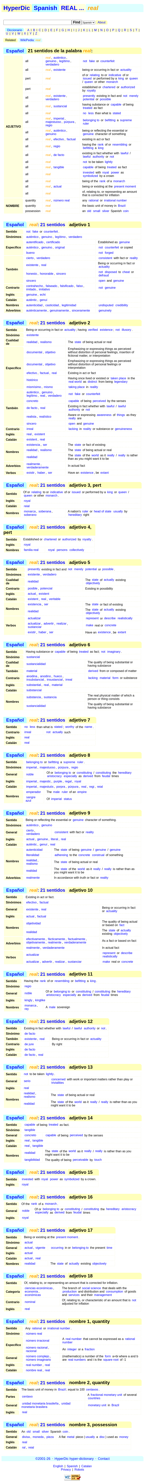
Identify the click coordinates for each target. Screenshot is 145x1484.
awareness (104, 415)
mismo (48, 387)
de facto (58, 155)
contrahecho (34, 286)
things (121, 415)
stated (117, 113)
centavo (27, 1396)
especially (70, 776)
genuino (51, 61)
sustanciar (35, 627)
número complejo (37, 1356)
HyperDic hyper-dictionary (74, 1458)
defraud (104, 275)
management (103, 1295)
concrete (110, 625)
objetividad (33, 923)
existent (40, 434)
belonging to (91, 120)
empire (82, 792)
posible (32, 588)
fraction (90, 1349)
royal (105, 172)
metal (70, 1436)
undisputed (106, 305)
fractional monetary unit (106, 1394)
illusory (126, 329)
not (85, 61)
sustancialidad (36, 664)
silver (105, 211)
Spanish (45, 8)
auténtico (59, 57)
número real (61, 200)
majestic (45, 781)
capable (116, 104)
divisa (26, 1436)
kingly (28, 1000)
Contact (104, 1458)
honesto (31, 273)
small (96, 211)
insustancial (55, 679)
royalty (91, 90)
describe (110, 618)
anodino (45, 676)
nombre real (34, 1370)
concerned (58, 1079)
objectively (93, 583)
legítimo (64, 61)
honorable (46, 273)
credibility (121, 305)
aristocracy (54, 776)
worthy (69, 727)
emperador (33, 792)
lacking (73, 428)
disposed (111, 272)
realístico (45, 416)
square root (111, 1359)
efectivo (58, 139)
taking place (77, 387)
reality (134, 258)
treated (87, 108)
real (43, 265)
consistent (105, 258)
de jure (29, 1044)
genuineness (123, 428)
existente (59, 69)
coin (126, 211)
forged (109, 252)
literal (54, 839)
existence (106, 329)
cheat (126, 272)
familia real (31, 549)
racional (31, 1351)
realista (31, 416)
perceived (99, 401)
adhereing (61, 855)
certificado (53, 242)
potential (88, 99)
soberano (30, 514)
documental (34, 352)
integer (72, 1349)
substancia (33, 697)
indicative (115, 75)
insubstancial (35, 679)
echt (43, 294)
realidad (32, 342)
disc (102, 1436)
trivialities (57, 1082)
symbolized (90, 175)
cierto (30, 258)
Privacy (66, 1469)
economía (31, 1291)
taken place (118, 378)
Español (15, 50)
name (88, 727)
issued (87, 78)
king (121, 78)
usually (118, 511)
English (58, 1466)
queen (134, 78)
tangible (58, 167)
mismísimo (34, 387)
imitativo (44, 289)
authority (98, 156)
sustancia (50, 697)
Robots (79, 1469)
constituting (84, 772)
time (109, 1247)
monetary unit (97, 1405)
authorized (128, 87)
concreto (32, 401)
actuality (125, 69)
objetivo (50, 352)
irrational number (115, 200)
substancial (34, 690)
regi (91, 786)
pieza (50, 1436)
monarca (30, 511)
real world (75, 381)
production (70, 1291)
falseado (51, 286)
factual (71, 139)
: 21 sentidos (47, 224)
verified (93, 329)
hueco (58, 676)
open (102, 280)
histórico (32, 380)
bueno (30, 252)
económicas (33, 1295)
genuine (88, 134)
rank (100, 144)
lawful (124, 153)
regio (49, 125)
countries (94, 1398)
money (123, 1436)
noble (30, 774)
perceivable (80, 1160)
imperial (58, 118)
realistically (125, 618)
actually (109, 580)
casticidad (52, 305)
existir (31, 472)
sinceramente (81, 310)
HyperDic (16, 8)
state (78, 342)
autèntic (31, 300)
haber (41, 472)
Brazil (122, 205)
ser (45, 444)
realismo (46, 342)
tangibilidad (32, 1160)
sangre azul (30, 799)
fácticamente (56, 939)
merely (133, 95)
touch (98, 1160)
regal (68, 781)
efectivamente (35, 939)
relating (94, 75)
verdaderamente (38, 467)
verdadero (52, 64)
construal (98, 855)
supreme (126, 120)
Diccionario (14, 30)
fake (92, 61)
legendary (120, 381)
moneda (38, 1436)
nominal (30, 1302)
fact (122, 925)
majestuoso (53, 121)
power (115, 172)
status (68, 799)
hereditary (75, 514)
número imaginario (38, 1359)
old (89, 211)
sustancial (60, 106)
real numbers (77, 1359)
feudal (106, 776)
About (102, 22)
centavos (92, 1389)
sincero (61, 273)
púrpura (69, 121)
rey (27, 1008)
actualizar (34, 618)
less (91, 113)
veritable (54, 599)
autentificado (34, 242)
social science (91, 1288)
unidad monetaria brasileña (40, 1403)
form (116, 678)
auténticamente (36, 310)
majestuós (46, 786)
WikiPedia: (30, 40)
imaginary (113, 651)
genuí (43, 300)
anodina (31, 676)
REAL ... (72, 8)
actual (57, 186)
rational (93, 200)
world (95, 455)
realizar (61, 623)
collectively (76, 549)
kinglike (40, 1000)
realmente (33, 464)
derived (93, 671)
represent (92, 618)
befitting (110, 120)
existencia (33, 444)
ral (23, 1447)
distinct (92, 381)
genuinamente (59, 310)
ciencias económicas (39, 1288)
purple (58, 781)
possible (105, 99)
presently (89, 95)
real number (74, 1339)
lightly (109, 162)
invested (88, 172)
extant (104, 472)
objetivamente (35, 942)
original (60, 247)
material (31, 671)
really (72, 418)
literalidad (32, 855)
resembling (120, 144)
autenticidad (34, 305)
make (89, 625)
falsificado (66, 286)
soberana (45, 511)
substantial (33, 684)
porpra (60, 786)
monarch (112, 81)
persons (62, 549)
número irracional (37, 1340)
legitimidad (69, 305)
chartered (109, 87)
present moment (125, 186)
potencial (46, 588)
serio (27, 1081)
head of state (102, 511)
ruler (86, 123)
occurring (57, 1247)
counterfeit (107, 61)
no (84, 113)
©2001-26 (42, 1458)
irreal (30, 428)
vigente (40, 1247)
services (74, 1295)
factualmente (76, 939)
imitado (31, 289)
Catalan (86, 1466)
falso (79, 286)
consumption (114, 1291)
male (56, 792)
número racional (37, 1347)
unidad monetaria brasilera (46, 1405)
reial (27, 506)
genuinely (105, 310)
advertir (49, 623)
